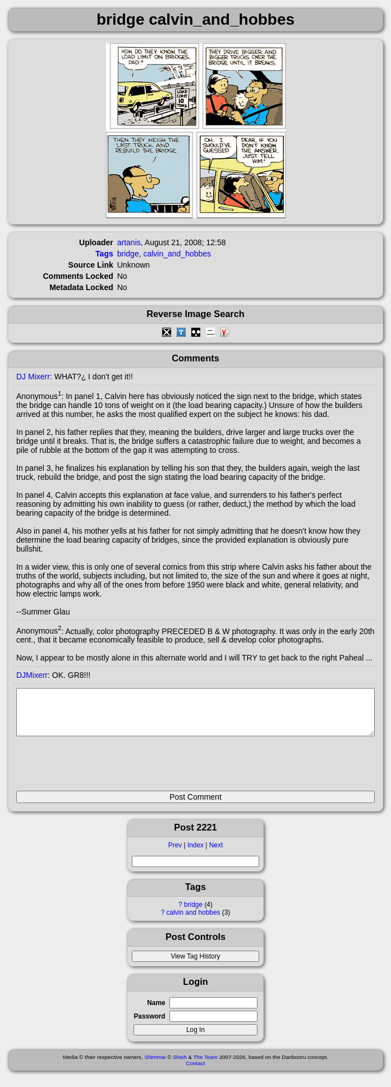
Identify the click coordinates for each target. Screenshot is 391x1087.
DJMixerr (32, 675)
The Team (206, 1065)
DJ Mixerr (33, 376)
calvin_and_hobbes (177, 253)
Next (216, 853)
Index (195, 853)
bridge (193, 913)
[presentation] (101, 768)
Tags (104, 253)
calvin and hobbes (193, 921)
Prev (175, 853)
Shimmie (154, 1065)
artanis (129, 242)
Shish (180, 1065)
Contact (195, 1071)
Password (149, 1025)
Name (156, 1011)
